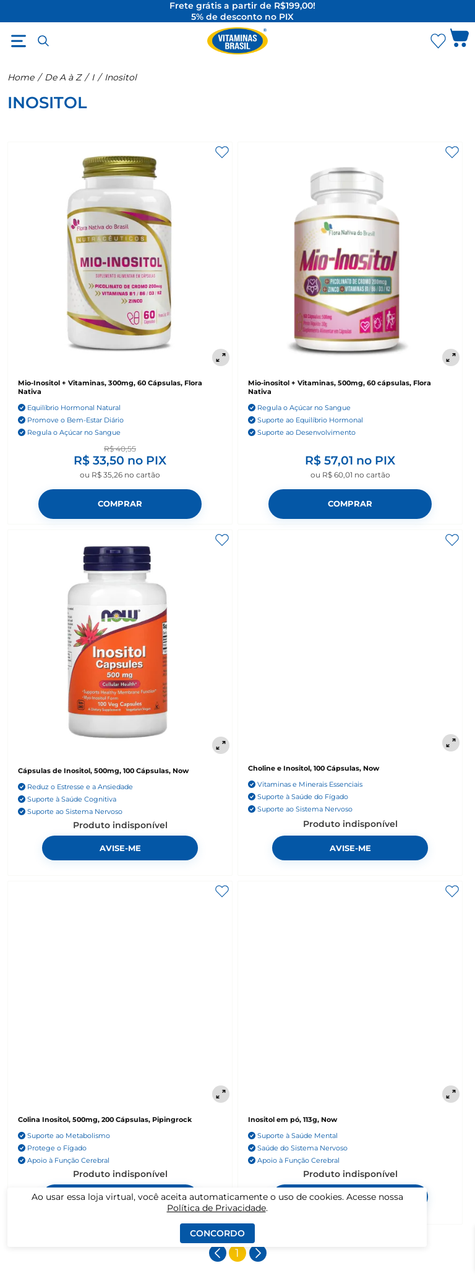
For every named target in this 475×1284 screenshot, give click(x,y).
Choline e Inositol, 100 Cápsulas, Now (313, 768)
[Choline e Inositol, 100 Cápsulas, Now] (350, 642)
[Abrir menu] (18, 40)
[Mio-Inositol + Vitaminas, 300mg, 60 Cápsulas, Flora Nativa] (120, 255)
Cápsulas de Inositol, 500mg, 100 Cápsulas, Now (103, 770)
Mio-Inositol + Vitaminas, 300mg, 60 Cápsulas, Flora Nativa (110, 387)
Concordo (217, 1233)
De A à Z (63, 77)
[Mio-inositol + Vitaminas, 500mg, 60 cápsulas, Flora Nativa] (350, 255)
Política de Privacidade (216, 1207)
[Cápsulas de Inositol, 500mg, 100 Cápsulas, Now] (120, 643)
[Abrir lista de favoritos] (438, 40)
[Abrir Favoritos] (438, 41)
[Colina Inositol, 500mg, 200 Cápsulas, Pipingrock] (120, 993)
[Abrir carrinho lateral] (459, 40)
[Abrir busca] (43, 40)
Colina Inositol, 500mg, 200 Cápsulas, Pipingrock (105, 1119)
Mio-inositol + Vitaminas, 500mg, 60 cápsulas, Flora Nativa (339, 387)
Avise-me (120, 848)
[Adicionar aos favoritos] (222, 152)
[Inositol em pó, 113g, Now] (350, 993)
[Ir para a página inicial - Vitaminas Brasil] (237, 40)
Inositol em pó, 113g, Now (292, 1119)
